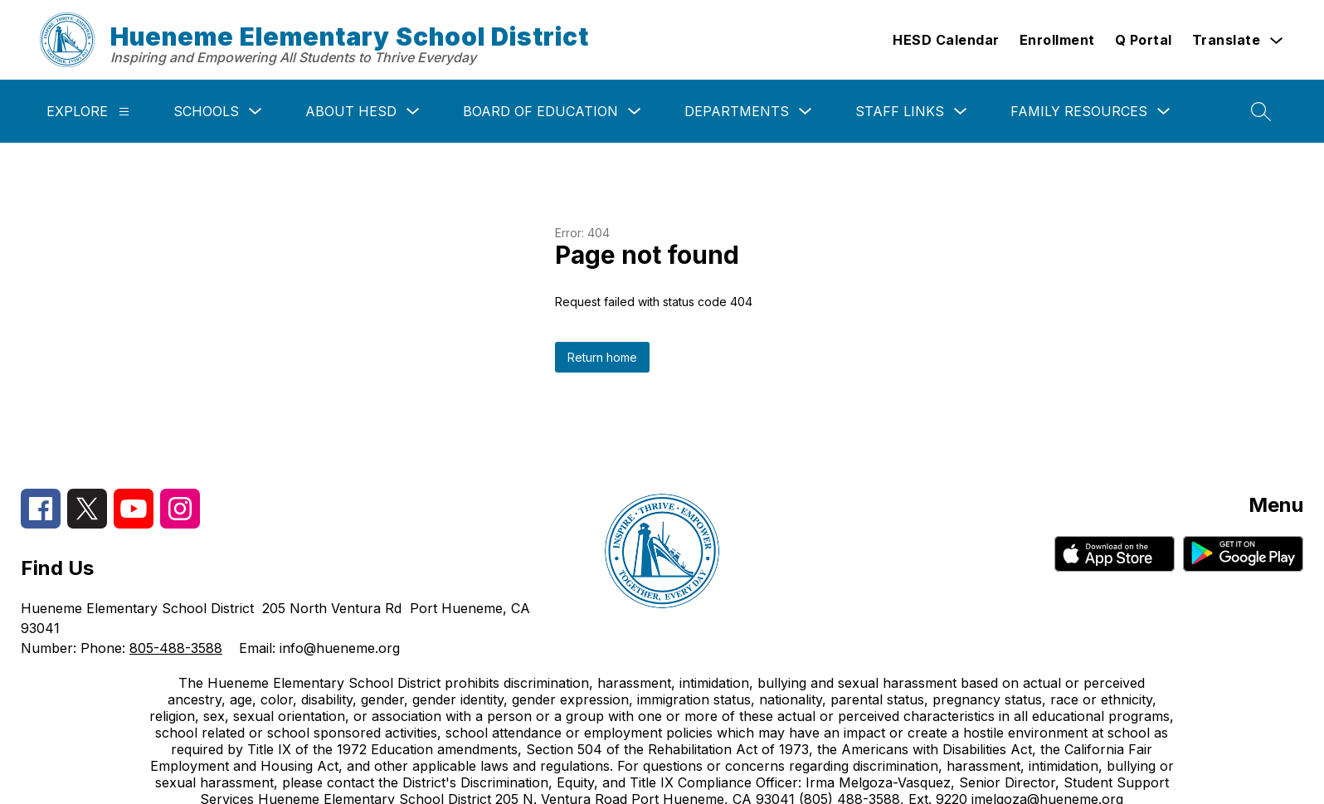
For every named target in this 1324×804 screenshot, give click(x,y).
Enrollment (1057, 40)
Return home (602, 357)
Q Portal (1143, 40)
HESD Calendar (946, 40)
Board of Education (540, 111)
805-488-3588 (175, 648)
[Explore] (124, 111)
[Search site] (1261, 111)
